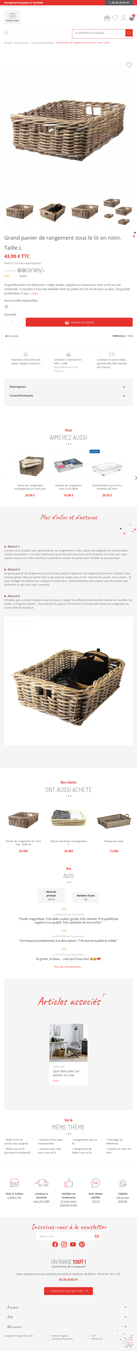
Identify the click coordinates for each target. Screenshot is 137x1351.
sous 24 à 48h (41, 1201)
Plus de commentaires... (68, 966)
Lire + (56, 1080)
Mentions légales (60, 1335)
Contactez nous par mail (66, 1291)
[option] (23, 827)
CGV (94, 1335)
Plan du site (97, 1338)
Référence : (119, 336)
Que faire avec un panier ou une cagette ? (66, 1075)
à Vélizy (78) (14, 1197)
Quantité (10, 314)
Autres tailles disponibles (21, 300)
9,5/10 (95, 1201)
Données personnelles (62, 1338)
